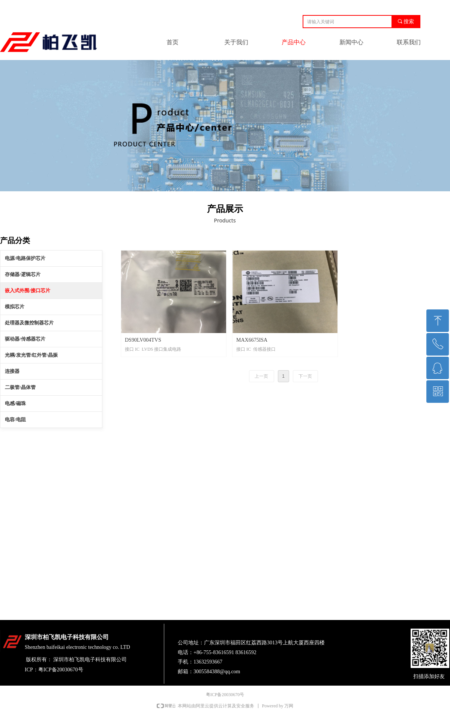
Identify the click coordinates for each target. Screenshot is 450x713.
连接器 (12, 371)
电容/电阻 (15, 419)
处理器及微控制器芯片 (29, 323)
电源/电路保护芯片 (25, 258)
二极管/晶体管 (20, 387)
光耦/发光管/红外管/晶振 (31, 355)
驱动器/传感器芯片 (25, 339)
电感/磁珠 (15, 403)
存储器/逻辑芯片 (22, 274)
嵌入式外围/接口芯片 (27, 290)
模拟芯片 (14, 306)
